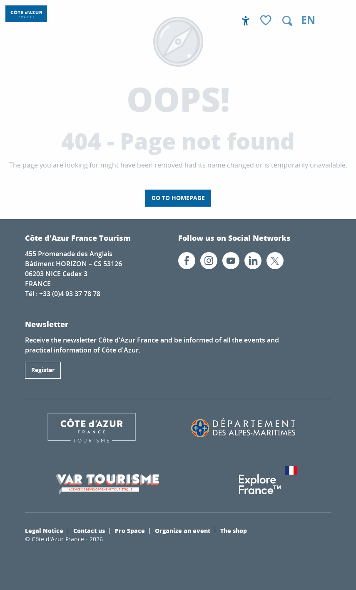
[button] (287, 20)
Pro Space (130, 530)
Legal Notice (44, 530)
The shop (233, 530)
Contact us (89, 530)
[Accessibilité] (245, 21)
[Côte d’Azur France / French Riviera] (26, 13)
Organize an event (182, 530)
